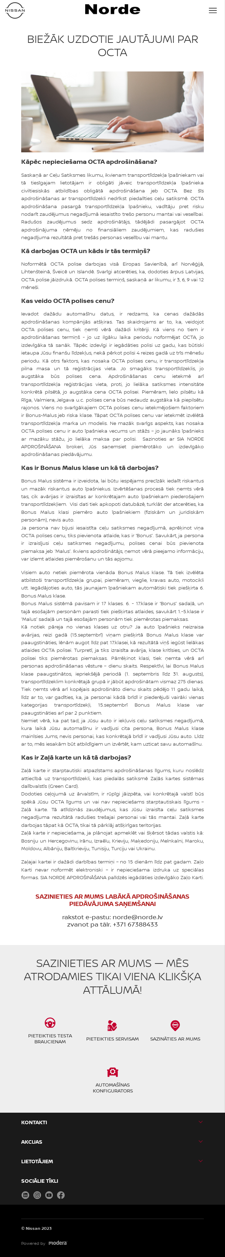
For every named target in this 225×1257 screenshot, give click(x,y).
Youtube (49, 1195)
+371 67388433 (135, 924)
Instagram (37, 1195)
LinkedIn (25, 1195)
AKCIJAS (31, 1141)
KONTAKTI (34, 1122)
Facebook (61, 1195)
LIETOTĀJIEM (37, 1161)
